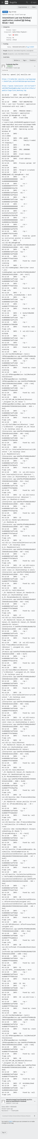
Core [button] (14, 30)
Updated (8, 1103)
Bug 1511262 (12, 12)
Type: (9, 35)
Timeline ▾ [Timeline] (33, 60)
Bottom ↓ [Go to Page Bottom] (17, 60)
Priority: (9, 37)
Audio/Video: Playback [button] (19, 32)
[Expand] (34, 1116)
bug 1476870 (30, 47)
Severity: (8, 39)
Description (9, 68)
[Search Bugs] (27, 2)
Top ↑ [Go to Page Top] (4, 1132)
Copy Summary (22, 7)
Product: (8, 30)
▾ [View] (28, 7)
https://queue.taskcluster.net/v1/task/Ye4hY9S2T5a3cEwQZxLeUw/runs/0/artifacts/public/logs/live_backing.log (18, 88)
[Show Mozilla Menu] (6, 2)
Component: (7, 32)
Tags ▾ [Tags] (25, 60)
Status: (9, 47)
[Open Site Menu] (2, 2)
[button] (33, 2)
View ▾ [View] (34, 7)
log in (10, 1121)
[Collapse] (34, 66)
